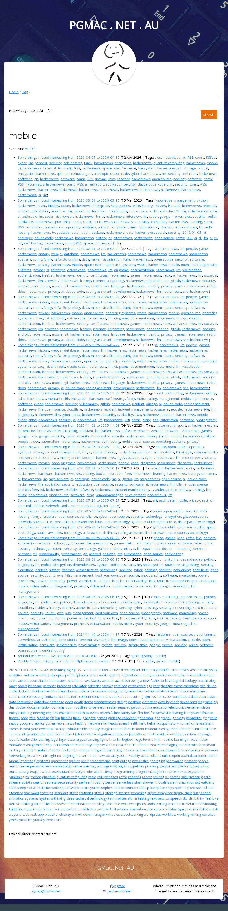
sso (210, 787)
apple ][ (114, 675)
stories (124, 793)
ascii (162, 500)
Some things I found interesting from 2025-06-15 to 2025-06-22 (69, 538)
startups (46, 793)
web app (37, 814)
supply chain (137, 645)
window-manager (109, 495)
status (99, 793)
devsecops (188, 702)
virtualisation (40, 586)
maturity (85, 744)
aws (158, 157)
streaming (138, 793)
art (155, 500)
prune (199, 771)
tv (53, 232)
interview (133, 216)
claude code (119, 173)
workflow (169, 814)
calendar (94, 686)
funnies (66, 718)
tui (60, 168)
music (22, 495)
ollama (181, 484)
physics (123, 766)
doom (65, 205)
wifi (127, 420)
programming (89, 645)
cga (149, 686)
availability (125, 414)
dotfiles (81, 707)
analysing (210, 669)
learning (196, 221)
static (73, 793)
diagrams (121, 270)
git (36, 179)
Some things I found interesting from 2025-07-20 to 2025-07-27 (69, 500)
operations (59, 761)
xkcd (211, 814)
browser (66, 216)
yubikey (39, 819)
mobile (212, 163)
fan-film (137, 712)
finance (207, 712)
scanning (196, 777)
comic (181, 157)
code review (96, 691)
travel (186, 803)
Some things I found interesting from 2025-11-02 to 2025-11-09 (69, 425)
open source (162, 179)
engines (52, 712)
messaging (169, 744)
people (79, 211)
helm (151, 723)
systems (95, 452)
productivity (103, 771)
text (153, 798)
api (77, 675)
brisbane (35, 686)
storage (189, 168)
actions (57, 548)
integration (30, 734)
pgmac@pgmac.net (46, 891)
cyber (22, 163)
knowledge (163, 200)
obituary (112, 755)
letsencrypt (76, 739)
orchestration (100, 761)
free (127, 473)
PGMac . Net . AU (114, 25)
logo (139, 739)
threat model (86, 803)
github (175, 280)
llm (31, 163)
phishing (192, 564)
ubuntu (50, 575)
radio (92, 777)
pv (27, 777)
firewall (100, 179)
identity (82, 275)
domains (58, 707)
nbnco (189, 750)
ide (206, 409)
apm (84, 675)
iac (79, 728)
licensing (92, 739)
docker (167, 548)
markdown (61, 744)
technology (154, 516)
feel (147, 712)
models (54, 750)
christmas (191, 686)
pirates (150, 766)
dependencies (158, 280)
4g (69, 669)
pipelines (137, 766)
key (156, 734)
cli (19, 168)
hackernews (103, 163)
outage (151, 404)
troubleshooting (51, 650)
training (161, 803)
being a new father (145, 680)
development (123, 291)
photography (206, 420)
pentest (41, 163)
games (124, 205)
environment (69, 712)
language (118, 286)
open (49, 409)
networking (109, 570)
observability (49, 554)
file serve (129, 168)
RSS (190, 157)
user (56, 809)
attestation (40, 211)
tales (71, 798)
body (13, 686)
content (85, 696)
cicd (157, 548)
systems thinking (52, 798)
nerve (199, 750)
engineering (35, 712)
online (166, 755)
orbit (85, 761)
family (125, 712)
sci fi (97, 221)
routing (158, 777)
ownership (140, 761)
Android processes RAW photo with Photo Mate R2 (58, 655)
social (49, 216)
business (64, 686)
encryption (123, 163)
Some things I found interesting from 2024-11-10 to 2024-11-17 (69, 634)
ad (138, 669)
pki (167, 766)
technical (82, 798)
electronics (177, 707)
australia (24, 259)
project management (152, 771)
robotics (134, 777)
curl (159, 696)
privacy (103, 227)
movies (160, 205)
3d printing (71, 259)
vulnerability (88, 404)
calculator (79, 686)
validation (74, 809)
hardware (25, 221)
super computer (160, 793)
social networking (50, 787)
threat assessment (60, 803)
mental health (58, 398)
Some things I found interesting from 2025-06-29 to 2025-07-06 (69, 527)
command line (82, 521)
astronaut (188, 675)
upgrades (44, 809)
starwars (61, 793)
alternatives (123, 238)
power (203, 575)
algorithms (161, 669)
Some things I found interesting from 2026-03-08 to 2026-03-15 (69, 200)
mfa (181, 744)
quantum (49, 777)
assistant (172, 675)
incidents (186, 728)
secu (61, 782)
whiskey (65, 814)
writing (211, 393)
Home (14, 92)
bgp (176, 680)
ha (53, 723)
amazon (196, 669)
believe (166, 680)
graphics (38, 723)
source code (135, 787)
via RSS (30, 148)
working (183, 814)
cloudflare (74, 409)
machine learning (173, 739)
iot (114, 734)
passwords (174, 761)
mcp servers (28, 457)
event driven (100, 712)
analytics (15, 675)
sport (181, 425)
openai (14, 761)
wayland (15, 814)
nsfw (57, 259)
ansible (41, 675)
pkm (174, 766)
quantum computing (169, 163)
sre (185, 291)
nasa (169, 750)
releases (209, 205)
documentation (142, 270)
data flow (41, 702)
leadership (28, 739)
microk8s (192, 744)
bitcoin (203, 168)
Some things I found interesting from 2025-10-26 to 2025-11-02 (69, 446)
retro (136, 205)
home (184, 723)
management (184, 200)
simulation (186, 782)
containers (207, 634)
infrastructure (205, 728)
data (130, 232)
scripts (27, 782)
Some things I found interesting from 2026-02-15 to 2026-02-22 (69, 248)
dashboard (181, 696)
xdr (204, 814)
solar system (153, 564)
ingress (14, 734)
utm (64, 809)
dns (180, 521)
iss (126, 734)
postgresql (28, 771)
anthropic (101, 173)
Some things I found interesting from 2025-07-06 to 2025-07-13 (69, 511)
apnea (93, 675)
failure (115, 712)
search (161, 232)
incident (169, 157)
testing (88, 473)
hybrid (71, 728)
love (146, 739)
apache (69, 675)
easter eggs (116, 707)
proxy (188, 771)
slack (12, 787)
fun (105, 505)
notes (92, 755)
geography (162, 718)
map (48, 744)
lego (180, 538)
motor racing (147, 398)
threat (39, 803)
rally (100, 777)
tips (138, 803)
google (165, 216)
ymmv (13, 819)
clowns (71, 691)
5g (74, 669)
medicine (131, 744)
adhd (22, 398)
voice (158, 809)
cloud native (40, 691)
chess (178, 686)
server (110, 782)
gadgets (89, 718)
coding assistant (98, 291)
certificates (99, 275)
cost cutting (134, 696)
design (122, 702)
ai (215, 157)
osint (42, 205)
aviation (108, 680)
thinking (110, 452)
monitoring (183, 548)
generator (145, 718)
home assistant (49, 430)
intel (43, 734)
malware (15, 744)
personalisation (57, 766)
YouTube (90, 669)
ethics (84, 712)
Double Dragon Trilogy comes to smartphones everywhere (64, 661)
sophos (107, 787)
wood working (132, 814)
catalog (107, 686)
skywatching (204, 782)
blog (179, 393)
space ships (165, 787)
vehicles (157, 430)
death (78, 702)
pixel (161, 766)
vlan (150, 809)
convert (118, 696)
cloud (26, 691)
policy (204, 766)
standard (16, 793)
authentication (29, 275)
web (54, 254)
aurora (23, 680)
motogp (94, 750)
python (202, 200)
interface (54, 734)
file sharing (174, 712)
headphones (118, 723)
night (52, 755)
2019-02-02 (38, 669)
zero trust (62, 521)
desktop (97, 232)
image (164, 436)
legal (120, 457)
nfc (45, 755)
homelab (15, 728)
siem (174, 782)
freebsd (174, 205)
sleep (21, 787)
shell (107, 521)
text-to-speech (102, 580)
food (24, 718)
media (118, 744)
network (123, 179)
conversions (101, 696)
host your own (106, 575)
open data (189, 755)
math (74, 744)
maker (96, 259)
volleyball (170, 809)
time (108, 803)
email (180, 564)
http (114, 205)
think (192, 798)
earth (101, 707)
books (101, 473)
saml (185, 777)
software (25, 179)
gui (48, 723)
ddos (22, 291)
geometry (194, 718)
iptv (120, 734)
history (147, 205)
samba (175, 777)
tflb (185, 798)
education (114, 473)
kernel (193, 645)
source (59, 409)
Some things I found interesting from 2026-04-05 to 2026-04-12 (69, 157)
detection (149, 702)
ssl (205, 787)
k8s (78, 473)
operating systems (81, 227)
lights (104, 739)
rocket (147, 777)
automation (81, 232)
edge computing (139, 707)
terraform (129, 798)
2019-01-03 (192, 232)
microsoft (207, 744)
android (24, 211)
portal (13, 771)
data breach (208, 696)
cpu (147, 696)
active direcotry (123, 669)
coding (112, 691)
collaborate (203, 452)
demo (88, 702)
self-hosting (72, 163)
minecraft (28, 750)
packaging (157, 761)
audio (211, 216)
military (14, 750)
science (38, 505)
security (55, 163)
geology (178, 718)
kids (163, 734)
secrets (88, 457)
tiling (90, 495)
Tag (25, 92)
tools (65, 505)
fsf (42, 489)
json (132, 734)
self (156, 420)
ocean (145, 755)
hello (142, 723)
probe (88, 771)
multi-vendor (145, 750)
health (133, 723)
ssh (131, 211)
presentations (60, 771)
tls (144, 803)
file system (147, 168)
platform (185, 766)
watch (142, 264)
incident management (135, 409)
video (35, 441)
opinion (74, 761)
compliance (34, 227)
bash (126, 680)
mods (65, 750)
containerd (53, 696)
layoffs (174, 211)
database (71, 254)
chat (156, 686)
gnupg (14, 723)
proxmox (81, 586)
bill (182, 680)
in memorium (66, 645)
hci (105, 723)
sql (187, 787)
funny (88, 163)
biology (53, 205)
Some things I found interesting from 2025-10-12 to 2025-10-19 (69, 468)
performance (97, 211)
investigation (101, 734)
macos (23, 586)
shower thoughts (155, 782)
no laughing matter (72, 755)
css (153, 696)
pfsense (75, 766)
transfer (174, 803)
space (107, 168)
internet (99, 280)
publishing (63, 221)
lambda (190, 734)
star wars (31, 793)
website (51, 814)
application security (121, 184)
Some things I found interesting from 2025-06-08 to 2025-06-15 (69, 559)
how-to (52, 728)
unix (33, 809)
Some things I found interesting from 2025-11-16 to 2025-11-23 (69, 393)
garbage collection (122, 718)
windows (113, 814)
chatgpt (167, 686)
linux (111, 179)
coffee (150, 691)
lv (152, 739)
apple (212, 580)
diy (216, 702)
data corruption (21, 702)
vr (195, 634)
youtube (63, 232)
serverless (26, 639)
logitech (128, 739)
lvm (157, 739)
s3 (179, 168)
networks (34, 755)
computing (159, 221)
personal (199, 580)
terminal (49, 168)
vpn (181, 809)
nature (179, 750)
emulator (203, 707)
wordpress (152, 814)
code (55, 463)
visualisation (111, 259)
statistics (86, 793)
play (34, 436)
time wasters (123, 803)
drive (92, 707)
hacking (81, 723)
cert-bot (120, 686)
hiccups (161, 723)
